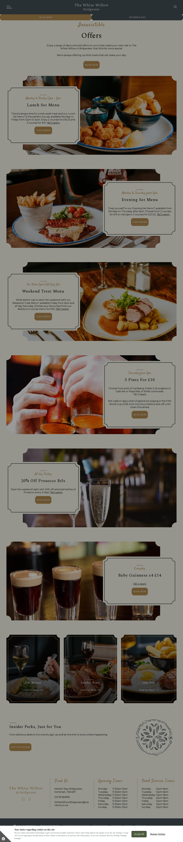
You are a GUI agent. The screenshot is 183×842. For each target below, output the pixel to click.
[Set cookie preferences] (5, 836)
